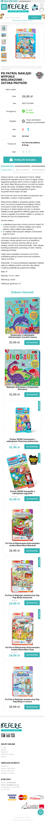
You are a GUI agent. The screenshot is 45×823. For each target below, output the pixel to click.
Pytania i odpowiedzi (8, 768)
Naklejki (38, 66)
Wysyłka (3, 750)
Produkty (13, 66)
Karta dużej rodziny (7, 754)
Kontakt (3, 757)
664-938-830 (11, 783)
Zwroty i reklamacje (7, 771)
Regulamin (4, 752)
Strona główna (5, 66)
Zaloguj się (42, 5)
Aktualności (5, 766)
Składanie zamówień (8, 773)
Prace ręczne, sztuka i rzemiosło (26, 66)
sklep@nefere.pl (25, 1)
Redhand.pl (29, 820)
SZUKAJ (35, 17)
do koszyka (32, 342)
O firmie (3, 747)
